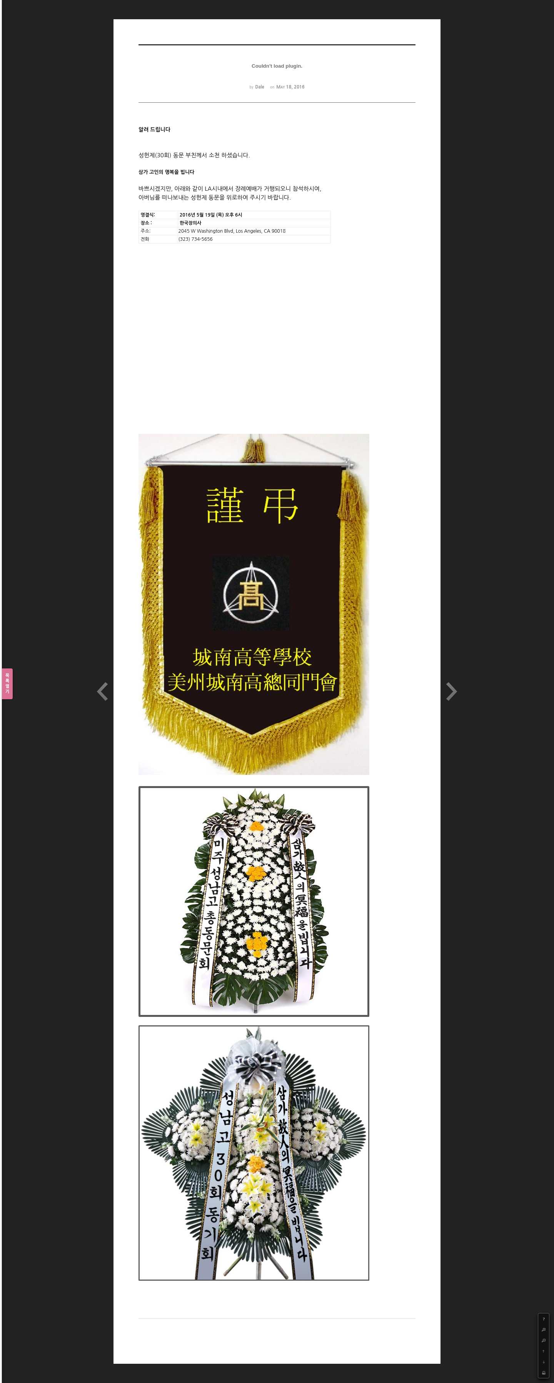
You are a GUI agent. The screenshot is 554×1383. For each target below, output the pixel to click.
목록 (7, 684)
